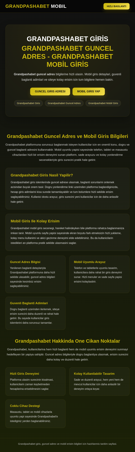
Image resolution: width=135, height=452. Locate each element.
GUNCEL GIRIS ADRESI (50, 91)
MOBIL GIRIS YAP (88, 91)
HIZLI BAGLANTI (116, 6)
